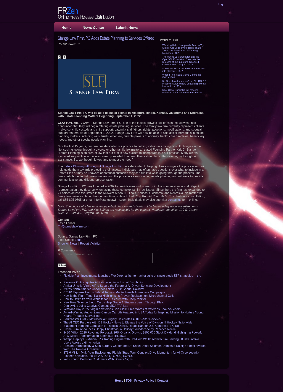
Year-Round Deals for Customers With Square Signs (98, 359)
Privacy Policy (144, 380)
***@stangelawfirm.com (73, 226)
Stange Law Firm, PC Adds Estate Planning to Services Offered (106, 37)
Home (66, 28)
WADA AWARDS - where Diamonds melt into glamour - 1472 (183, 69)
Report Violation (90, 243)
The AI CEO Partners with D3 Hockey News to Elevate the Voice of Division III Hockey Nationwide (127, 322)
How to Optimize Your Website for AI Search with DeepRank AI (104, 299)
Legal (78, 239)
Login (221, 4)
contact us (174, 199)
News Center (93, 28)
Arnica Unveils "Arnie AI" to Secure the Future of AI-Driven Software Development (117, 285)
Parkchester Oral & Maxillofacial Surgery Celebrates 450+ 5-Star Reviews (111, 319)
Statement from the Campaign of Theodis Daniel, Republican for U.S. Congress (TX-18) (121, 325)
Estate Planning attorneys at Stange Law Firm (94, 166)
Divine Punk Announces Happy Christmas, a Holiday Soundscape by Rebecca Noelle (119, 329)
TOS (129, 380)
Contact (162, 380)
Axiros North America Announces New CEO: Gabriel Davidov (103, 289)
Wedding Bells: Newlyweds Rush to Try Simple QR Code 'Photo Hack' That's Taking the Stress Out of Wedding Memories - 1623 (183, 49)
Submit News (126, 28)
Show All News (68, 243)
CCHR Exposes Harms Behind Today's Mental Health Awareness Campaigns (114, 292)
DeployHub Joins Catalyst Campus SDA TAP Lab (95, 305)
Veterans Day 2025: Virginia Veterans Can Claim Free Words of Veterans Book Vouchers (122, 309)
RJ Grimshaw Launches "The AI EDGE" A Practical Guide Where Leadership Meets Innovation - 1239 (184, 84)
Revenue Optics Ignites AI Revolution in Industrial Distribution (103, 282)
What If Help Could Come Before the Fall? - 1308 (181, 76)
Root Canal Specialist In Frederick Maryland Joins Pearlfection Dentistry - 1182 (182, 93)
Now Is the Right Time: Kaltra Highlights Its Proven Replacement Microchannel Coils (118, 295)
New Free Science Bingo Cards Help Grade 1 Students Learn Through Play (113, 302)
